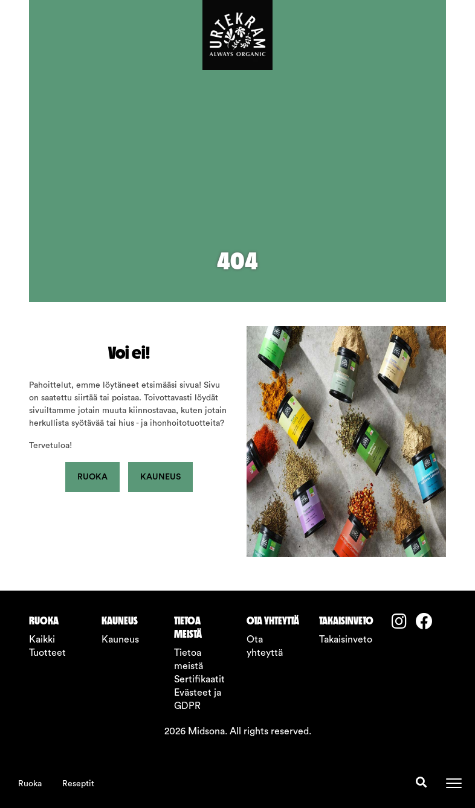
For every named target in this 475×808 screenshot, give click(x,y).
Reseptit (78, 784)
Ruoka (30, 784)
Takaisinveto (345, 639)
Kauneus (160, 477)
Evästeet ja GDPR (197, 699)
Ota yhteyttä (265, 646)
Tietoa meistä (188, 659)
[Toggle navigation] (454, 783)
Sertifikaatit (199, 679)
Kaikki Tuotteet (47, 646)
